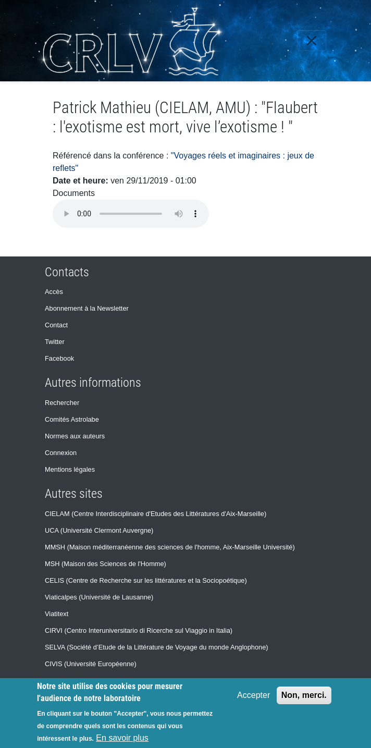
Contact (56, 325)
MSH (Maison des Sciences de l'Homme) (105, 564)
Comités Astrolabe (72, 419)
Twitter (55, 342)
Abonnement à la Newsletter (87, 308)
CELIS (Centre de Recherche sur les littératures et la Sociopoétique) (146, 580)
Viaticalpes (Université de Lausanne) (99, 597)
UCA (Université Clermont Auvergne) (99, 530)
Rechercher (62, 403)
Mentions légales (70, 469)
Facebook (59, 358)
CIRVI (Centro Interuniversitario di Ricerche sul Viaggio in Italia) (138, 630)
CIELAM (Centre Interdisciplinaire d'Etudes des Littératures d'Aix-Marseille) (155, 514)
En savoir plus (122, 737)
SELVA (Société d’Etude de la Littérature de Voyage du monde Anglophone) (156, 647)
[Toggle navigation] (311, 40)
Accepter (253, 695)
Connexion (61, 453)
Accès (54, 292)
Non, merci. (304, 695)
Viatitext (56, 614)
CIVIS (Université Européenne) (91, 664)
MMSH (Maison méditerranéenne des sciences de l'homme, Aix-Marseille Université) (170, 547)
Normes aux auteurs (75, 436)
